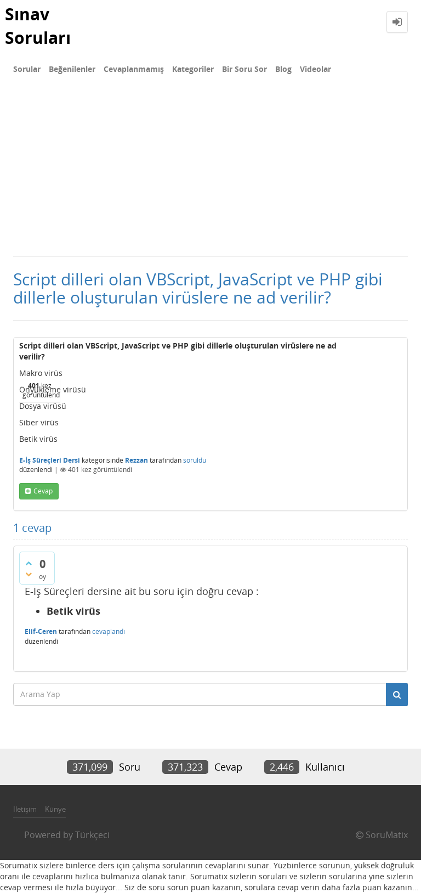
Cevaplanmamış (134, 69)
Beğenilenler (72, 69)
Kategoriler (193, 69)
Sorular (27, 69)
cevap (43, 491)
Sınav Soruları (38, 26)
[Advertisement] (210, 173)
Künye (55, 809)
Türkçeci (92, 835)
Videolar (315, 69)
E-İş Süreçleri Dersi (49, 460)
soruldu (194, 460)
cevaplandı (108, 631)
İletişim (25, 809)
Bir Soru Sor (244, 69)
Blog (283, 69)
